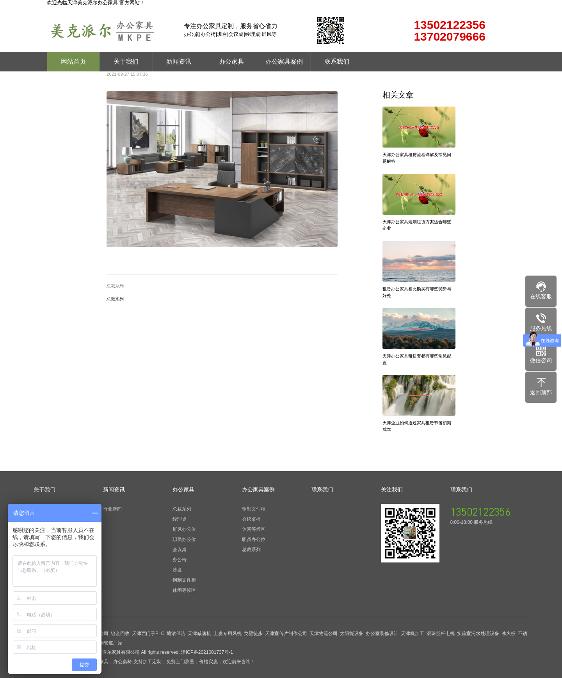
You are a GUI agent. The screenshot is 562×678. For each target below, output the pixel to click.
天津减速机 (199, 633)
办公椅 (180, 559)
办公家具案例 (284, 61)
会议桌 (180, 549)
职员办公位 (184, 539)
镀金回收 (120, 633)
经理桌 (180, 519)
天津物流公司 (323, 633)
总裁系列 (115, 286)
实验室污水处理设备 (478, 633)
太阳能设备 (351, 633)
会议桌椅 (251, 519)
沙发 (177, 570)
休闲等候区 (184, 590)
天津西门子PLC (148, 633)
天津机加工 (412, 633)
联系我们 (336, 61)
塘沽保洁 (176, 633)
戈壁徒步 (253, 633)
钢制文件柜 (184, 580)
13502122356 (480, 511)
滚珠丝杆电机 (441, 633)
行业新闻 (112, 509)
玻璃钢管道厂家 (106, 643)
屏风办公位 (184, 529)
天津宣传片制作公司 (286, 633)
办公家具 (231, 61)
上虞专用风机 (227, 633)
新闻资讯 (178, 61)
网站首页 (73, 61)
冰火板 (509, 633)
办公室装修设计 (382, 633)
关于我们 (126, 61)
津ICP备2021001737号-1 (207, 652)
